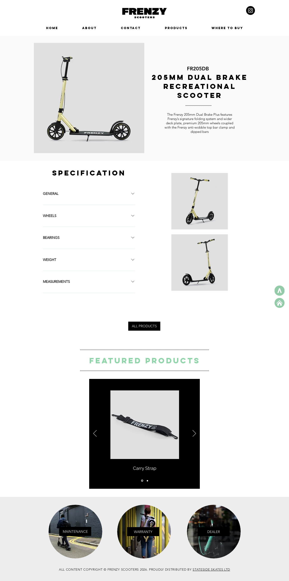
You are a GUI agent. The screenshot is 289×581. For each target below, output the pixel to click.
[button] (214, 531)
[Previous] (95, 433)
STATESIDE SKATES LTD (211, 569)
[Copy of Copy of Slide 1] (147, 480)
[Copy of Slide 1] (142, 481)
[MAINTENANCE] (75, 531)
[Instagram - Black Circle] (250, 10)
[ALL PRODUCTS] (144, 326)
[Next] (194, 433)
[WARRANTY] (143, 531)
